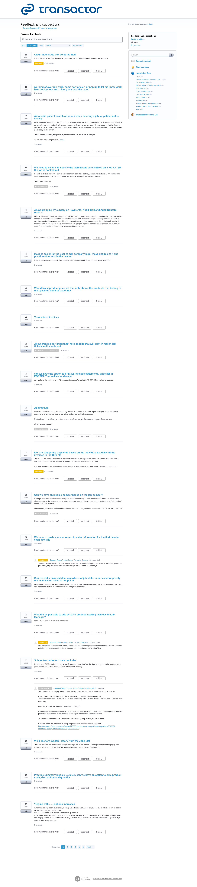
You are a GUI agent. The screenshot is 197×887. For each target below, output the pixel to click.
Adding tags (41, 407)
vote (26, 61)
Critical (101, 71)
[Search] (171, 55)
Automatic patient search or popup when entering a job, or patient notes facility (76, 117)
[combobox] (151, 55)
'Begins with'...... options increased (54, 804)
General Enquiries (142, 82)
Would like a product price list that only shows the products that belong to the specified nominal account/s (77, 289)
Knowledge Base (143, 73)
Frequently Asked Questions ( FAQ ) (149, 79)
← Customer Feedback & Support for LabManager (39, 28)
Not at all (72, 71)
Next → (90, 847)
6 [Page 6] (83, 847)
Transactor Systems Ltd (147, 115)
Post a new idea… (138, 39)
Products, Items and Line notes (147, 106)
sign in (151, 24)
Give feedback (142, 67)
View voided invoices (46, 317)
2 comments (38, 144)
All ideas (134, 42)
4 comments (38, 321)
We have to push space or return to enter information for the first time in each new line (76, 538)
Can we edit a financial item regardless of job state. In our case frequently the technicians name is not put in (77, 579)
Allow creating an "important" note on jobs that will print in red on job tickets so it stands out (75, 345)
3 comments (38, 231)
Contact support (143, 61)
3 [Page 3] (71, 847)
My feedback (77, 45)
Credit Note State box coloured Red (55, 54)
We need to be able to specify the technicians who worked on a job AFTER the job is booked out (77, 168)
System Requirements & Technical (148, 85)
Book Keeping (141, 88)
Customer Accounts (143, 91)
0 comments (50, 63)
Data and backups (142, 94)
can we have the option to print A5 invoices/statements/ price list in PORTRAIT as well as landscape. (73, 375)
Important (86, 71)
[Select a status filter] (58, 46)
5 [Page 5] (79, 847)
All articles (139, 109)
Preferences (140, 100)
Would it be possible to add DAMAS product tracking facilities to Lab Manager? (74, 615)
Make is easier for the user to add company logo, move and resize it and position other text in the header (76, 255)
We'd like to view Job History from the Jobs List (62, 741)
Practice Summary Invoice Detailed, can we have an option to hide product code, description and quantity (77, 776)
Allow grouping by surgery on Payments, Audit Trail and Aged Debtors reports (75, 211)
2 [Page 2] (67, 847)
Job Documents (141, 97)
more (62, 140)
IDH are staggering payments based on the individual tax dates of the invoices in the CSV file (74, 453)
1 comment (38, 93)
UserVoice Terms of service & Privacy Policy (107, 878)
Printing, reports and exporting (147, 103)
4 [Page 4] (75, 847)
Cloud (138, 76)
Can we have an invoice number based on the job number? (68, 495)
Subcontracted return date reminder (55, 660)
